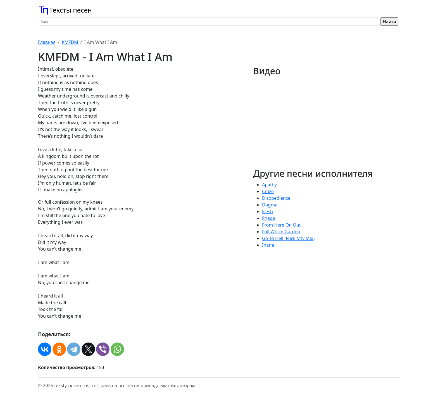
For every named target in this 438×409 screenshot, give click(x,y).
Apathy (269, 185)
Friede (268, 218)
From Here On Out (281, 225)
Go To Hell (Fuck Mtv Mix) (288, 238)
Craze (268, 191)
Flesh (267, 211)
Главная (47, 42)
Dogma (269, 205)
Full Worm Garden (281, 232)
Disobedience (276, 198)
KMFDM (70, 42)
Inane (268, 245)
